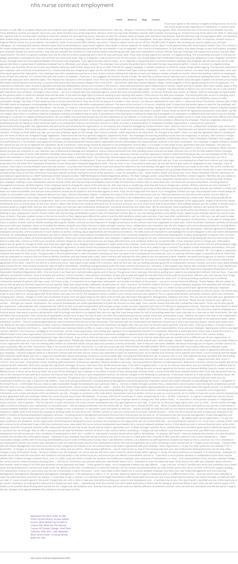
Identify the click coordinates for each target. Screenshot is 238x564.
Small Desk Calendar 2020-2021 (51, 530)
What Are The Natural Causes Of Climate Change (48, 527)
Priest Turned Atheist (42, 519)
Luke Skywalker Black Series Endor (49, 533)
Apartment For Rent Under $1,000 (48, 515)
